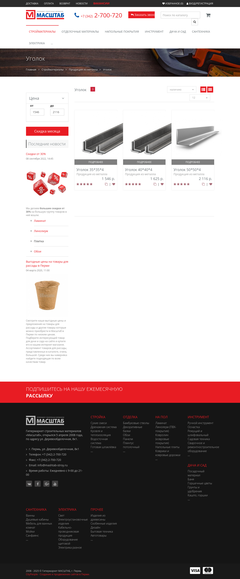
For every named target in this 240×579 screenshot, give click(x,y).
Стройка (98, 417)
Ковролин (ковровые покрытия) (162, 439)
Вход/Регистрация (200, 3)
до (52, 106)
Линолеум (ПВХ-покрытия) (165, 429)
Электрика (37, 43)
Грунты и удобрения (195, 489)
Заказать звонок (143, 15)
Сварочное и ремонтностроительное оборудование (203, 447)
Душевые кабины (37, 519)
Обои (37, 251)
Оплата (49, 3)
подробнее (95, 162)
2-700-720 (101, 15)
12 (199, 97)
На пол (161, 417)
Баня (191, 479)
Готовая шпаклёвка (103, 447)
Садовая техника (199, 439)
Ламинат (40, 221)
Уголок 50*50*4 (187, 169)
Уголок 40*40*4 (138, 169)
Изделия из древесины (98, 517)
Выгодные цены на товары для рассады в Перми (47, 263)
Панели (128, 439)
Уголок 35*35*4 (90, 169)
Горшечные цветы (200, 483)
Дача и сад (178, 31)
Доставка (32, 3)
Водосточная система (99, 441)
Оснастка (194, 427)
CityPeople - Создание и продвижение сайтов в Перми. (58, 574)
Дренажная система (104, 427)
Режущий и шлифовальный (198, 433)
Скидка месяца (47, 131)
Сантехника (201, 31)
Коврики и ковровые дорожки (167, 453)
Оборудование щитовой (68, 541)
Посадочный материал (196, 473)
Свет (61, 515)
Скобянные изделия (104, 523)
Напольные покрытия (122, 31)
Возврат (64, 3)
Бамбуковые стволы (136, 423)
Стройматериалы (42, 31)
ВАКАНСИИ (101, 3)
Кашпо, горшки (198, 495)
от (31, 106)
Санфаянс (32, 535)
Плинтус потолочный (131, 445)
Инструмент (154, 31)
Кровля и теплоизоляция (101, 433)
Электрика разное (70, 547)
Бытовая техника (102, 531)
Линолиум (41, 231)
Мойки (30, 531)
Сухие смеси (99, 423)
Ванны (30, 515)
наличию (182, 89)
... (52, 43)
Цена (46, 98)
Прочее (97, 509)
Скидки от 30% (36, 154)
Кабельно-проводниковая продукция (68, 531)
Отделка (130, 417)
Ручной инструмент (200, 423)
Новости (82, 3)
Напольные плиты (167, 447)
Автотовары (98, 535)
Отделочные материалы (80, 31)
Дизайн (95, 527)
